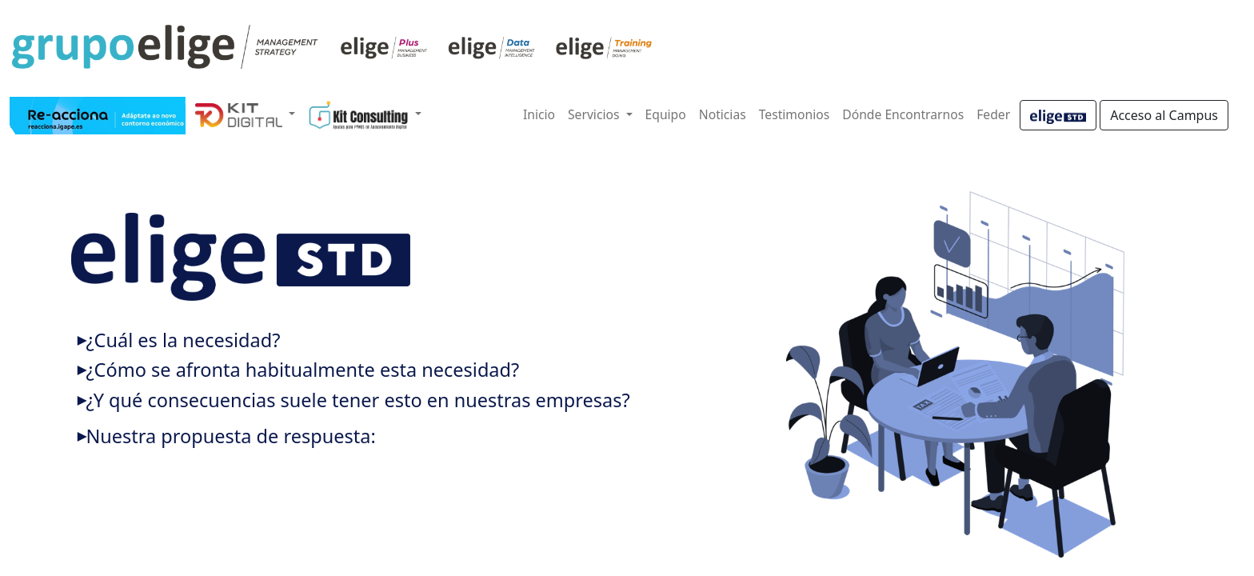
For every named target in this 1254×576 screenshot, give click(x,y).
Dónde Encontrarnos (903, 114)
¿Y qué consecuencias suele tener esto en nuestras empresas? (357, 400)
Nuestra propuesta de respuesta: (230, 436)
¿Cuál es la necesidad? (183, 340)
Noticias (722, 114)
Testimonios (794, 114)
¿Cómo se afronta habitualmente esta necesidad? (302, 369)
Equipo (665, 114)
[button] (245, 115)
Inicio (539, 114)
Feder (993, 114)
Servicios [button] (595, 114)
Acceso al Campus (1164, 115)
